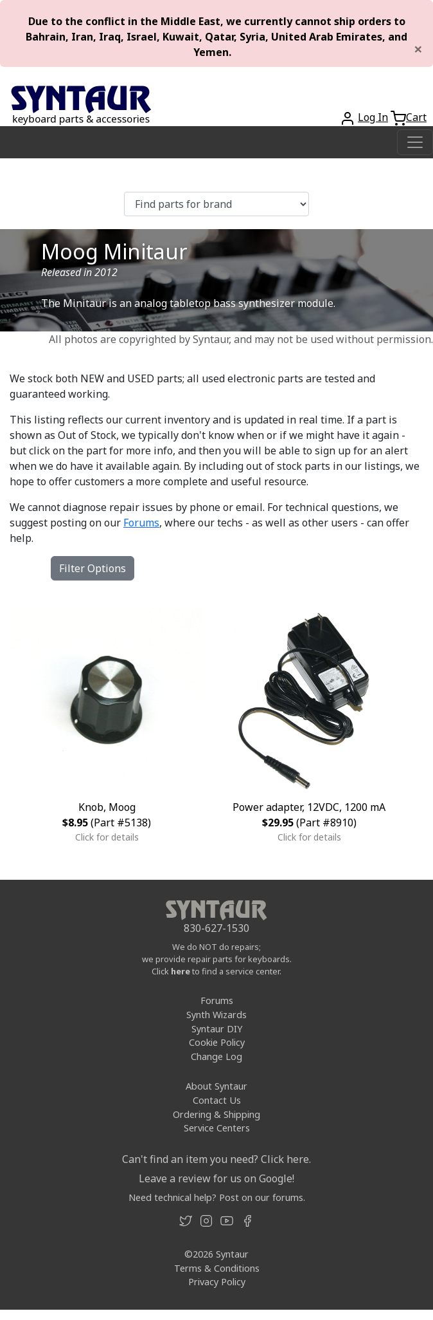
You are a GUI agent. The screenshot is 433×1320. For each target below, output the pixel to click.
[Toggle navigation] (415, 142)
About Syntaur (216, 1086)
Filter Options (92, 568)
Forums (141, 523)
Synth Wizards (216, 1015)
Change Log (216, 1056)
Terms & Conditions (217, 1268)
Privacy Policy (216, 1282)
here (180, 971)
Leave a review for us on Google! (216, 1178)
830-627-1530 (216, 928)
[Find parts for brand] (216, 204)
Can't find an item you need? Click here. (216, 1159)
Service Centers (217, 1128)
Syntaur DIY (216, 1029)
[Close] (418, 49)
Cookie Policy (217, 1042)
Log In (373, 117)
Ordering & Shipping (216, 1114)
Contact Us (217, 1100)
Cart (416, 117)
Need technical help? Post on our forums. (216, 1197)
